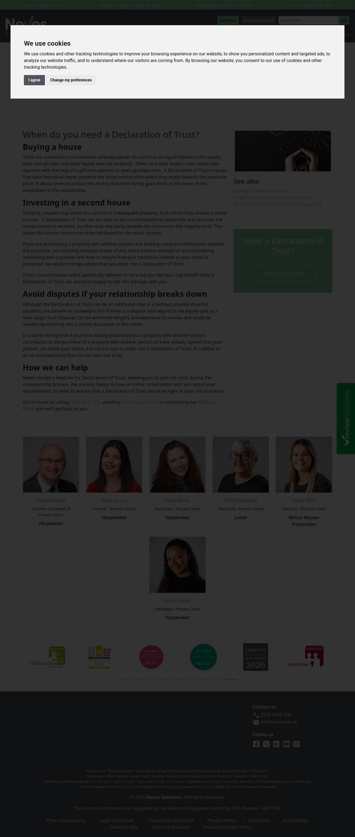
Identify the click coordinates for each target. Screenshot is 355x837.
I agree (34, 80)
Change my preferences (71, 80)
